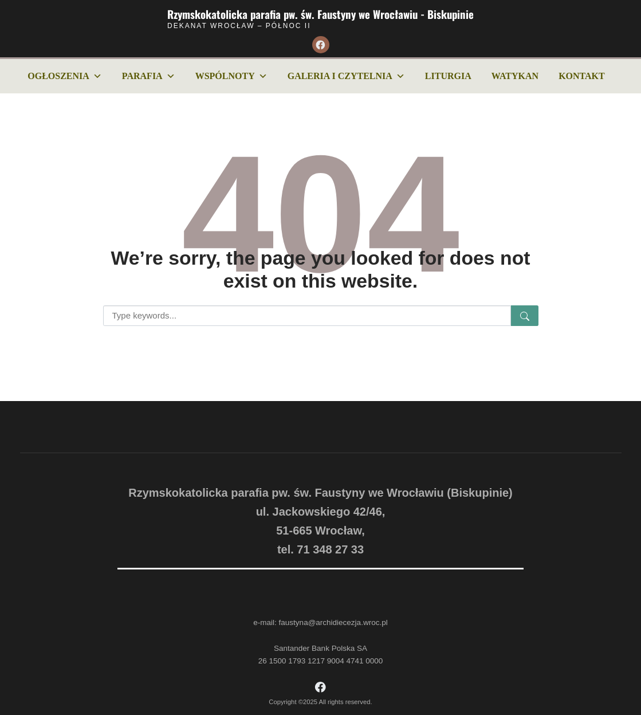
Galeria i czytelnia (346, 76)
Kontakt (582, 76)
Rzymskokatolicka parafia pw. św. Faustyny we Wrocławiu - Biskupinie (320, 14)
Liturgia (448, 76)
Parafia (148, 76)
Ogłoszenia (64, 76)
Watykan (514, 76)
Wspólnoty (231, 76)
